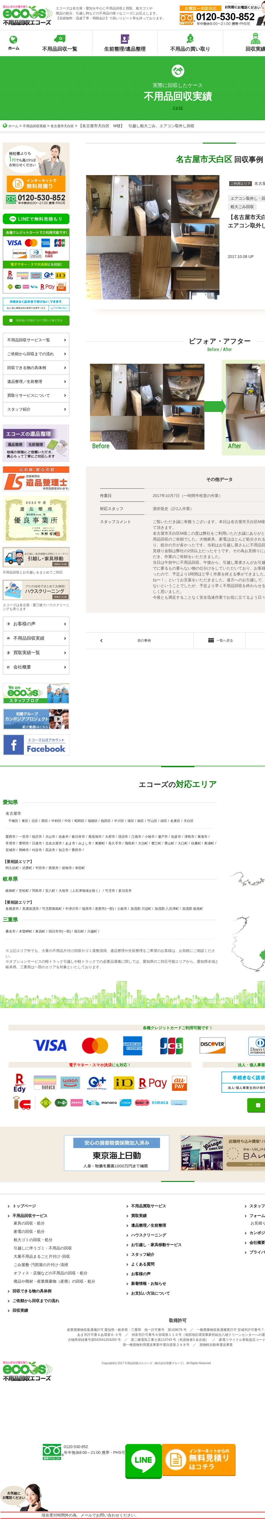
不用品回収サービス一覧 (36, 340)
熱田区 (106, 821)
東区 (25, 821)
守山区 (152, 821)
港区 (131, 821)
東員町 (40, 931)
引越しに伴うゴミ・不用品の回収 (43, 1248)
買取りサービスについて (36, 395)
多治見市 (125, 891)
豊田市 (77, 850)
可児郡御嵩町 (52, 909)
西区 (44, 821)
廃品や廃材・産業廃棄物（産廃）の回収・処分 (54, 1281)
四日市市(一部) (60, 931)
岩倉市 (64, 837)
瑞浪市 (87, 909)
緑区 (164, 821)
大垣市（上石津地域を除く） (80, 891)
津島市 (189, 837)
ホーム (11, 126)
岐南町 (11, 891)
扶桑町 (196, 843)
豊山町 (169, 843)
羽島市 (37, 891)
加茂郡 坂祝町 (192, 909)
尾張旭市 (95, 837)
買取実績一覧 (34, 652)
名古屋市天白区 (69, 126)
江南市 (136, 837)
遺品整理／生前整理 (36, 381)
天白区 (189, 821)
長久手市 (115, 843)
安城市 (11, 850)
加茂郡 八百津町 (167, 909)
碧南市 (67, 868)
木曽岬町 (25, 931)
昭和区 (79, 821)
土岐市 (122, 909)
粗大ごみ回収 (242, 206)
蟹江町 (156, 843)
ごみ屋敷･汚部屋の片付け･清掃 (41, 1264)
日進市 (37, 843)
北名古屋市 (53, 843)
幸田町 (80, 868)
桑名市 (11, 931)
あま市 (70, 843)
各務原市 (12, 909)
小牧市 (150, 837)
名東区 (175, 821)
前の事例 (144, 641)
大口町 (183, 843)
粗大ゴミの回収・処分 (33, 1240)
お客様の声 (34, 623)
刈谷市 (37, 850)
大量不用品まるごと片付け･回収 (42, 1256)
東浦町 (209, 843)
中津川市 (72, 909)
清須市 (123, 837)
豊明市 (24, 843)
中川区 (119, 821)
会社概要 (34, 667)
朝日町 (79, 931)
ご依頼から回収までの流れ (36, 354)
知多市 (176, 837)
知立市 (64, 850)
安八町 (50, 891)
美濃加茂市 (30, 909)
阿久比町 (12, 868)
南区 (140, 821)
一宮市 (24, 837)
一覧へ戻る (219, 641)
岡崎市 (24, 850)
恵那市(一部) (104, 909)
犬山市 (50, 837)
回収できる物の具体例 (36, 367)
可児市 (110, 891)
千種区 (13, 821)
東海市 (203, 837)
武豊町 (27, 868)
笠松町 (24, 891)
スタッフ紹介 (36, 409)
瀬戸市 (163, 837)
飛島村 (130, 843)
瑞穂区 (93, 821)
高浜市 (50, 850)
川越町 (92, 931)
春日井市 (78, 837)
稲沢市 (37, 837)
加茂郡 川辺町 (141, 909)
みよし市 (85, 843)
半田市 (40, 868)
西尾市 (54, 868)
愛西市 (11, 837)
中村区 (56, 821)
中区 (67, 821)
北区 (34, 821)
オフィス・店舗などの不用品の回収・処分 (51, 1273)
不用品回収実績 (38, 126)
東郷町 (100, 843)
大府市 (110, 837)
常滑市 (11, 843)
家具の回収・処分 (29, 1223)
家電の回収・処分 (29, 1231)
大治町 (143, 843)
